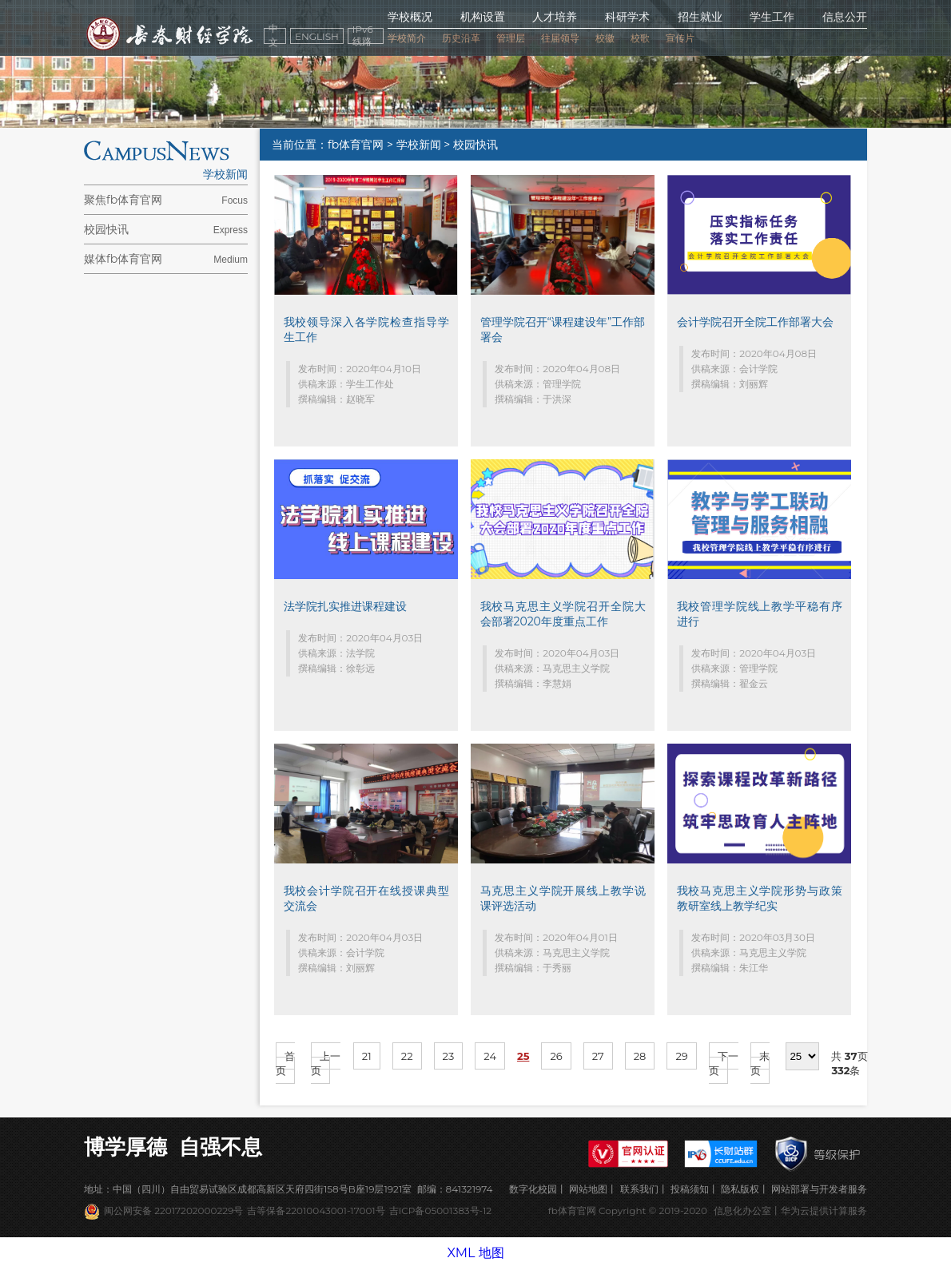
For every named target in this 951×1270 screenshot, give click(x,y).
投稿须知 (689, 1189)
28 (640, 1056)
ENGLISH (317, 36)
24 (489, 1056)
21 (367, 1056)
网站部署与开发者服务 (819, 1189)
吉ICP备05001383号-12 (440, 1210)
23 (449, 1056)
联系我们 (639, 1189)
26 (556, 1056)
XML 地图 (475, 1252)
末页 (760, 1063)
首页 (285, 1063)
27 (598, 1056)
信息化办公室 (742, 1210)
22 (407, 1056)
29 (681, 1056)
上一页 (325, 1063)
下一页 (723, 1063)
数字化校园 (533, 1189)
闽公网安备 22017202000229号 (173, 1210)
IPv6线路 (362, 36)
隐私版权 (740, 1189)
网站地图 (588, 1189)
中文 (273, 36)
